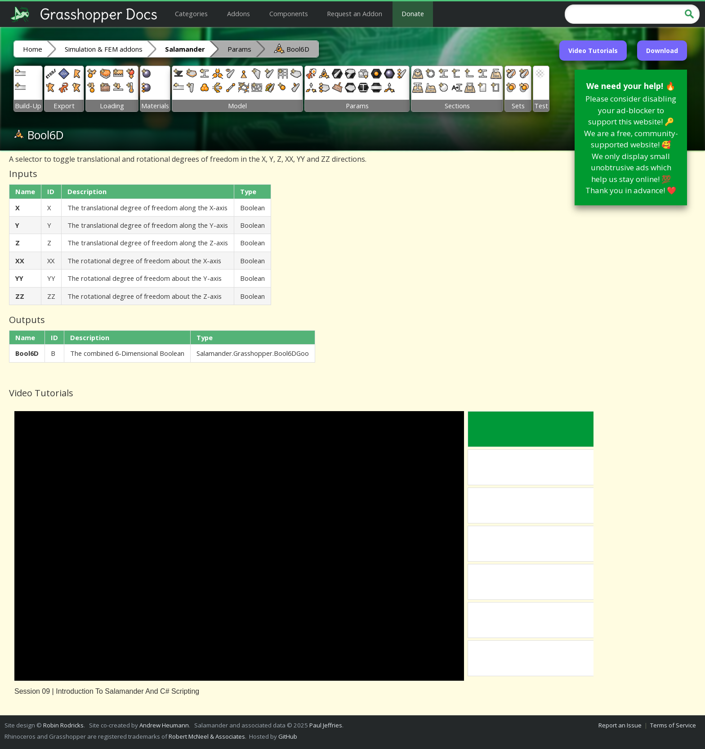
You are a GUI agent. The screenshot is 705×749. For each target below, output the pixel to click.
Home (32, 48)
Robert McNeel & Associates (207, 736)
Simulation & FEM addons (104, 48)
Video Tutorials (593, 50)
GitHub (287, 736)
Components (288, 13)
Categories (191, 13)
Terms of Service (673, 725)
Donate (413, 13)
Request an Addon (354, 13)
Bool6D (291, 48)
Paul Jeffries (325, 725)
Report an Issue (620, 725)
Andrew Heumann (164, 725)
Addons (238, 13)
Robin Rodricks (63, 725)
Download (662, 50)
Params (239, 48)
